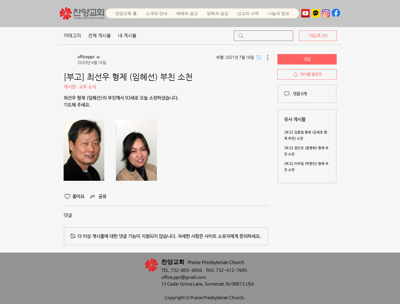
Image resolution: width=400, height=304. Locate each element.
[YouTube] (305, 13)
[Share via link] (98, 196)
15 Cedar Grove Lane (181, 284)
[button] (187, 13)
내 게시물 (127, 35)
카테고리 (72, 35)
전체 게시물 (99, 35)
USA (250, 284)
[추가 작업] (264, 57)
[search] (263, 36)
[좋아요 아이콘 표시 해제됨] (67, 196)
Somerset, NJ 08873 (225, 284)
